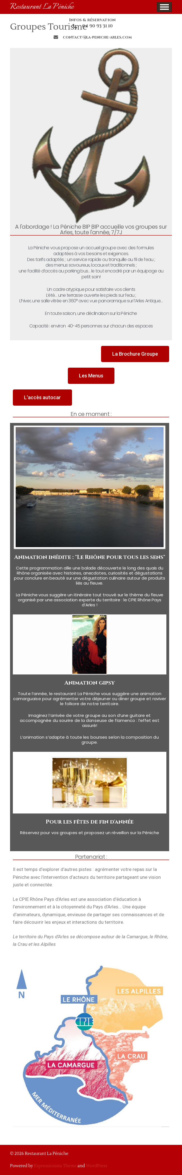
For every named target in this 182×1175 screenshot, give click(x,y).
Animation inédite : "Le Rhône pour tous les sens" (89, 557)
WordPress (96, 1166)
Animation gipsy (89, 682)
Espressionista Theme (55, 1166)
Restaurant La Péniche (42, 7)
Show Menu (164, 7)
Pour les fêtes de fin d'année (89, 821)
